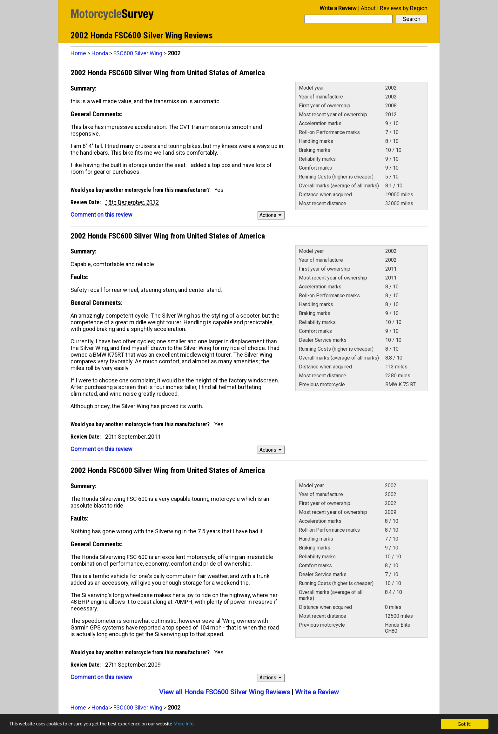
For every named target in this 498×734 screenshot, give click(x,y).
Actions (271, 215)
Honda (99, 53)
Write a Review (338, 8)
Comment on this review (101, 214)
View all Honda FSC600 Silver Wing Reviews (224, 692)
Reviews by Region (403, 8)
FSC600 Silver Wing (137, 53)
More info (195, 724)
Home (78, 53)
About (368, 8)
